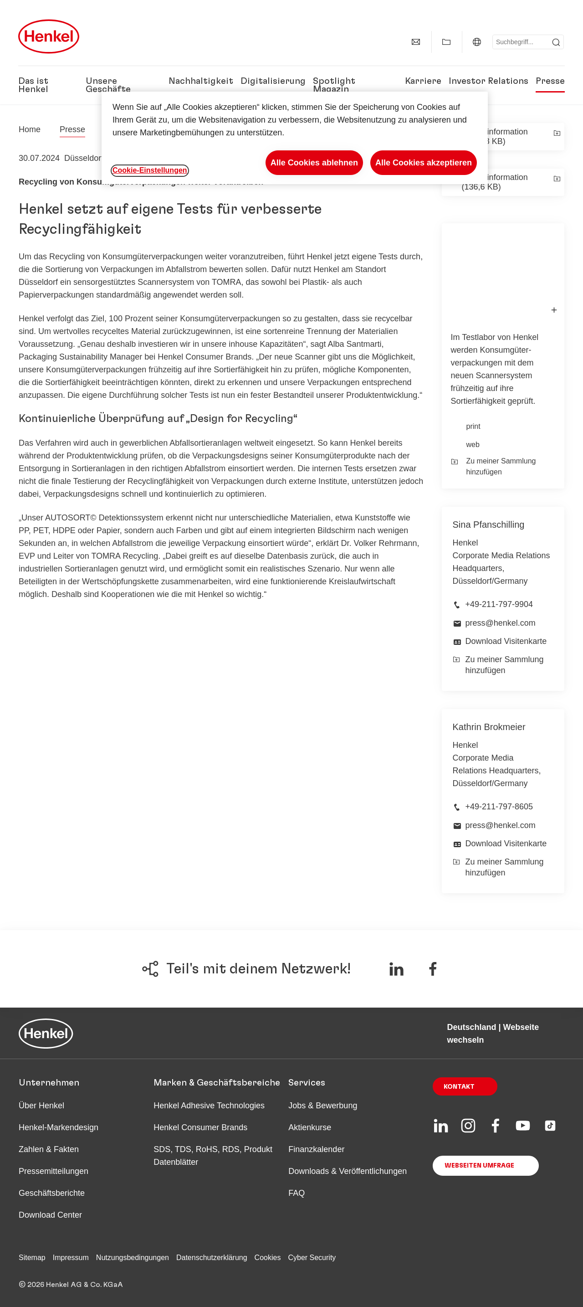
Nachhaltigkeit (201, 81)
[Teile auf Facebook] (433, 969)
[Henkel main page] (48, 36)
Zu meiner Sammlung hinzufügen (493, 466)
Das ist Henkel (33, 85)
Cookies (268, 1257)
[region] (295, 138)
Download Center (50, 1215)
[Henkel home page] (30, 129)
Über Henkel (41, 1105)
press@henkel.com (500, 623)
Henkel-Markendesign (58, 1127)
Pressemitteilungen (53, 1171)
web (473, 444)
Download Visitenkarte (506, 641)
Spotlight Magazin (334, 85)
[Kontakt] (416, 42)
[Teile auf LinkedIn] (396, 969)
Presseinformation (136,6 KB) (495, 182)
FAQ (296, 1193)
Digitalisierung (273, 81)
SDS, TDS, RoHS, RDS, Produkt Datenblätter (212, 1156)
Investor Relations (488, 81)
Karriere (423, 81)
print (473, 426)
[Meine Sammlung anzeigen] (446, 42)
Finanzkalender (316, 1149)
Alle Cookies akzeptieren (423, 162)
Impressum (71, 1257)
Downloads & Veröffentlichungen (347, 1171)
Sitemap (32, 1257)
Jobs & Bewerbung (322, 1105)
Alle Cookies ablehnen (314, 162)
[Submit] (556, 42)
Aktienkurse (309, 1127)
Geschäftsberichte (52, 1193)
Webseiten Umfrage (479, 1166)
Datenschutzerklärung (211, 1257)
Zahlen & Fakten (49, 1149)
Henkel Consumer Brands (200, 1127)
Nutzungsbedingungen (132, 1257)
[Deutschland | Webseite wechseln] (477, 42)
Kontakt (459, 1087)
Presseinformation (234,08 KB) (495, 136)
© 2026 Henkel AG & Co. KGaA (71, 1284)
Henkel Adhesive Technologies (209, 1105)
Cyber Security (312, 1257)
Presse (550, 81)
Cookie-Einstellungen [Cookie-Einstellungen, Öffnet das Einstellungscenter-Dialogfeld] (150, 170)
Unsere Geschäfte (108, 85)
